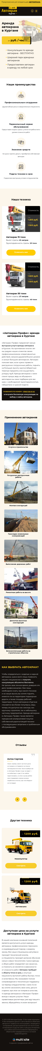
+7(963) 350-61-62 (29, 391)
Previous (17, 799)
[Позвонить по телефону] (32, 11)
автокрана (34, 2)
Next (24, 799)
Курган (12, 14)
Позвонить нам (21, 252)
